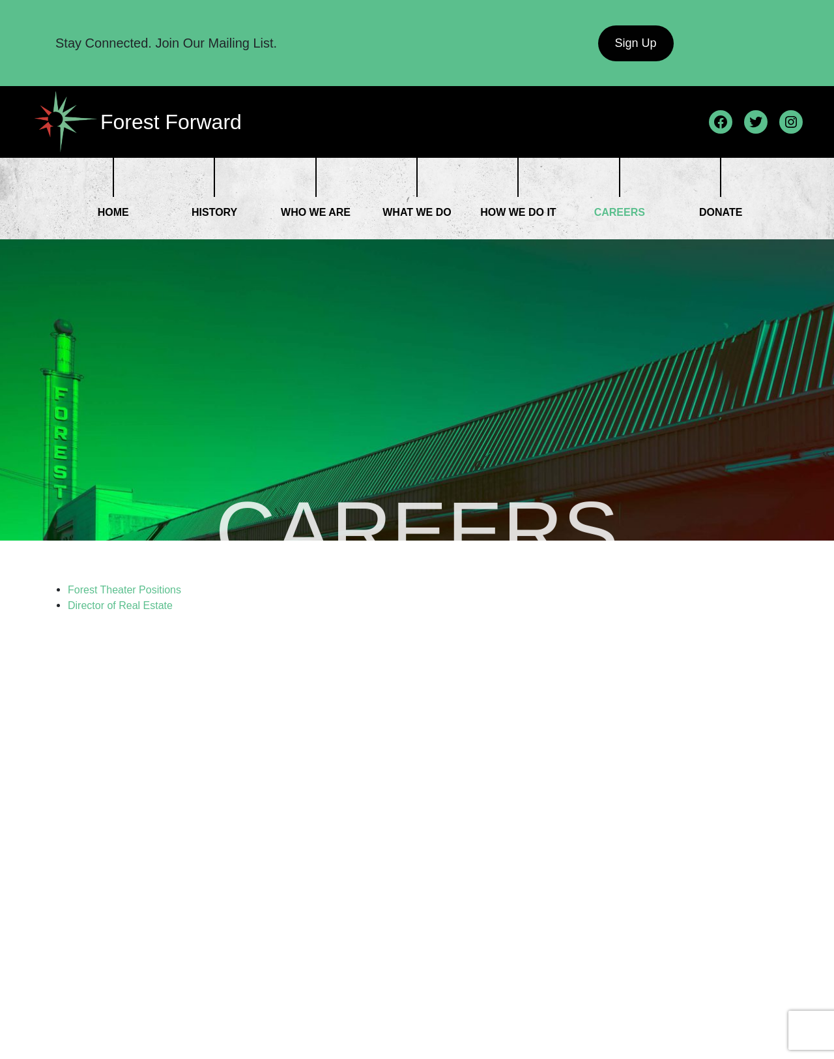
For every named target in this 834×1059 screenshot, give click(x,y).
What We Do (416, 212)
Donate (720, 212)
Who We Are (316, 212)
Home (113, 212)
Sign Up (635, 43)
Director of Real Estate (121, 605)
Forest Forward (171, 122)
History (214, 212)
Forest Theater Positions (124, 589)
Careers (619, 212)
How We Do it (518, 212)
